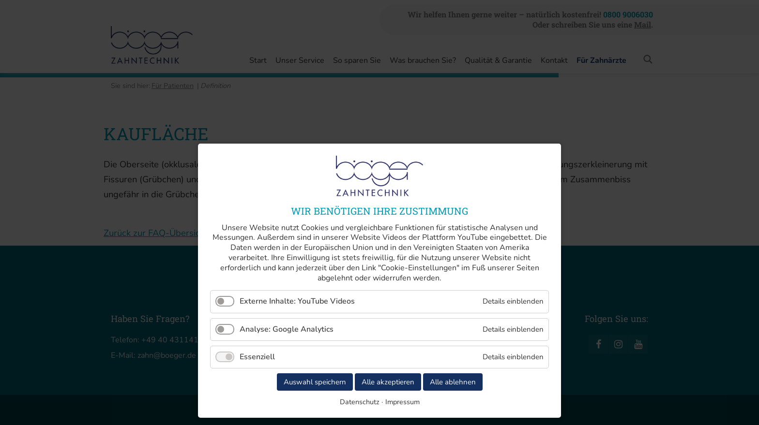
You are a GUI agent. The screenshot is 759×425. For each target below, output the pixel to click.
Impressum (402, 401)
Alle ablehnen (453, 382)
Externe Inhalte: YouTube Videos (297, 301)
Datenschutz (360, 401)
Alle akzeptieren (388, 382)
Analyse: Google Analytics (287, 329)
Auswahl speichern (315, 382)
